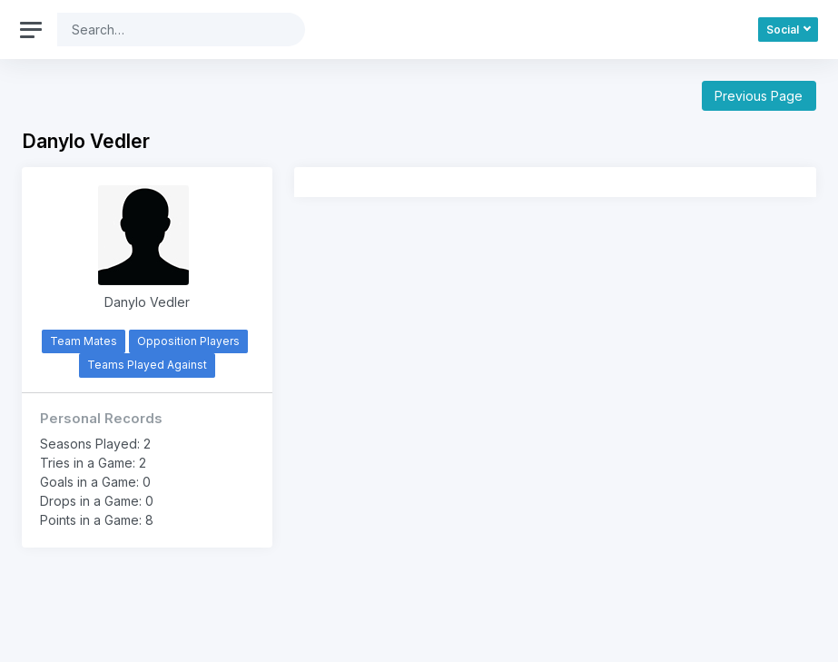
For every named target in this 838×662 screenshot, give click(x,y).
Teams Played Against (147, 364)
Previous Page (759, 96)
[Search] (167, 29)
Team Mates (83, 341)
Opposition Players (188, 341)
